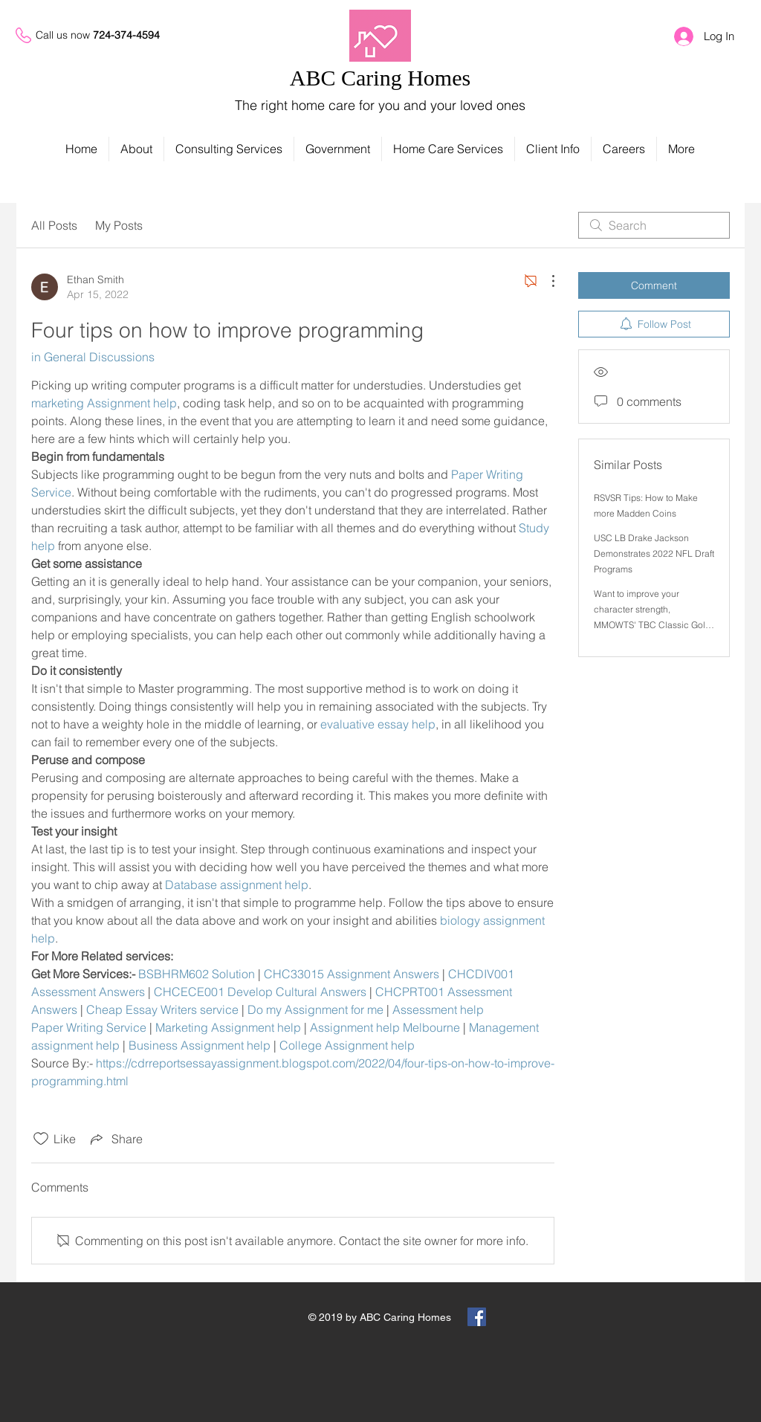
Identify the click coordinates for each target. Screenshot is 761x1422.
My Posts (119, 225)
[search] (654, 225)
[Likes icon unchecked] (41, 1139)
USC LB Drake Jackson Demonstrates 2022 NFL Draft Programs (654, 553)
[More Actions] (545, 281)
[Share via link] (115, 1139)
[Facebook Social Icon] (476, 1317)
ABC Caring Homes (380, 77)
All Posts (54, 225)
